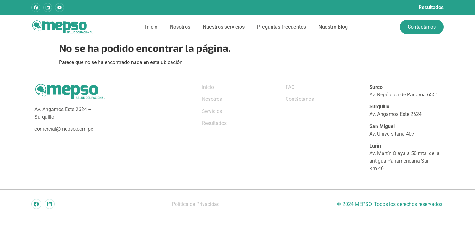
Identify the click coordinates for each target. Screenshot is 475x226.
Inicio (151, 27)
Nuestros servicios (224, 27)
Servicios (212, 111)
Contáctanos (300, 99)
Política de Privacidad (196, 204)
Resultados (431, 7)
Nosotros (180, 27)
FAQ (290, 87)
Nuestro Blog (333, 27)
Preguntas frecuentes (281, 27)
